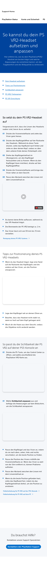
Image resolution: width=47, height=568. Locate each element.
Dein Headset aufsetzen (15, 81)
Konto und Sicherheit (30, 19)
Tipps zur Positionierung (15, 85)
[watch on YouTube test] (39, 207)
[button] (23, 197)
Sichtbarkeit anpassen (14, 90)
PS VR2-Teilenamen (13, 94)
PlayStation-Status (10, 19)
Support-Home (8, 11)
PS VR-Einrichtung (12, 98)
